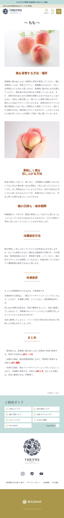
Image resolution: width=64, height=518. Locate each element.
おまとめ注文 (11, 425)
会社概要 (46, 482)
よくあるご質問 (40, 420)
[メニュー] (58, 11)
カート (52, 11)
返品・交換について (13, 414)
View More (50, 425)
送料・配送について (41, 409)
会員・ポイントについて (42, 414)
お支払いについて (13, 409)
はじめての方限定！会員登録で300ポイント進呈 (32, 2)
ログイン (46, 11)
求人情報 (55, 482)
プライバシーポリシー (33, 482)
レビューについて (12, 420)
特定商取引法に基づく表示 (15, 482)
